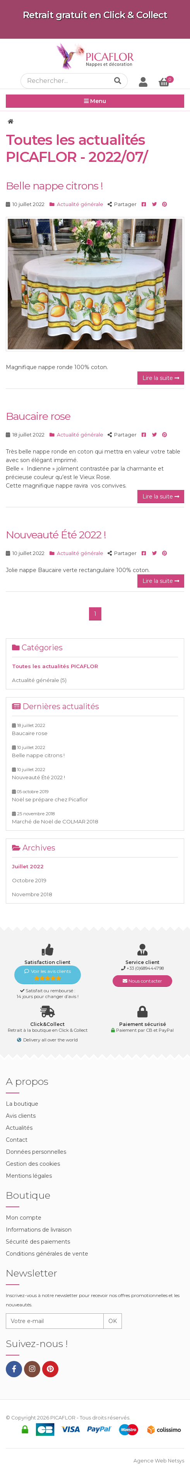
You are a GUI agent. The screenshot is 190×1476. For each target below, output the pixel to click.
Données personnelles (36, 1151)
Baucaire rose (38, 416)
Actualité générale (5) (39, 680)
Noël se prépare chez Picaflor (50, 795)
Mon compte (23, 1217)
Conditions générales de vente (47, 1253)
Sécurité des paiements (38, 1241)
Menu (95, 101)
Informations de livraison (39, 1229)
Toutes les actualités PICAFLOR (55, 666)
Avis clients (21, 1115)
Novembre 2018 (32, 894)
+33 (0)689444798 (145, 968)
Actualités (19, 1127)
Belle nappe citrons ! (54, 185)
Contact (16, 1139)
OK (112, 1321)
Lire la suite (160, 378)
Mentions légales (29, 1175)
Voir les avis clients (47, 974)
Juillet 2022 (28, 866)
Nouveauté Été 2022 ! (56, 534)
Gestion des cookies (33, 1163)
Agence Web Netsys (159, 1461)
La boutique (22, 1103)
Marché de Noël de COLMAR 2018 (55, 818)
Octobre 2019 (29, 880)
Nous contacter (142, 981)
